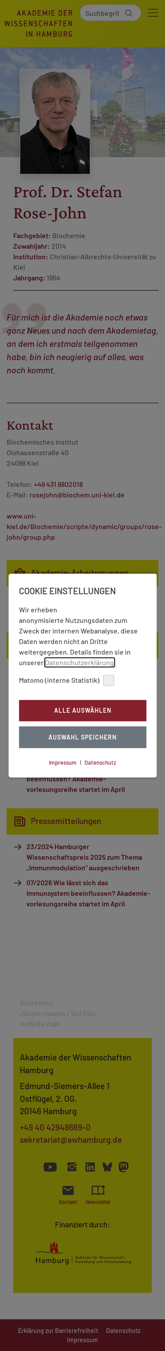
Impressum (63, 762)
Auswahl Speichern (82, 737)
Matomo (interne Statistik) (66, 680)
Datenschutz (100, 762)
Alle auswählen (82, 710)
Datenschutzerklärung (79, 662)
